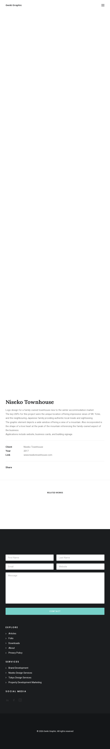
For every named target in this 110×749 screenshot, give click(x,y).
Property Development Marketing (25, 682)
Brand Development (18, 667)
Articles (12, 633)
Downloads (14, 643)
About (11, 648)
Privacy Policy (15, 652)
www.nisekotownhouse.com (38, 455)
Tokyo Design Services (19, 677)
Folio (10, 638)
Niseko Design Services (20, 672)
